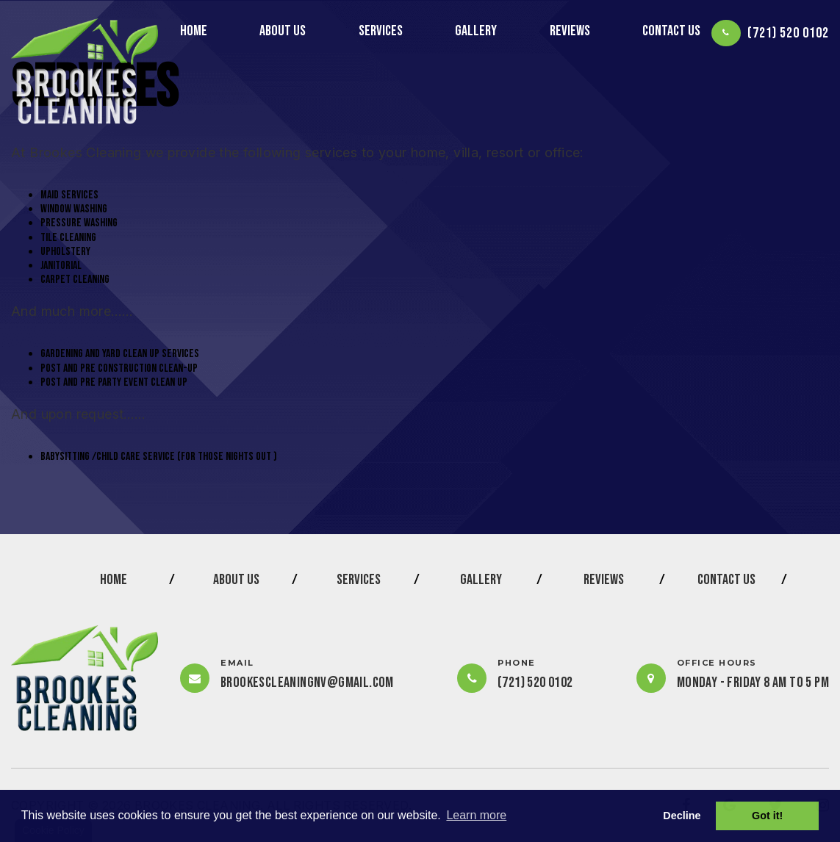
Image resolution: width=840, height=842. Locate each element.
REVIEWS (570, 31)
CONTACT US (671, 31)
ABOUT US (282, 31)
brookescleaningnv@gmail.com (307, 682)
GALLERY (476, 31)
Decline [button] (681, 815)
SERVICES (381, 31)
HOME (193, 31)
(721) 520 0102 (788, 33)
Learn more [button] (476, 815)
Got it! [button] (767, 815)
